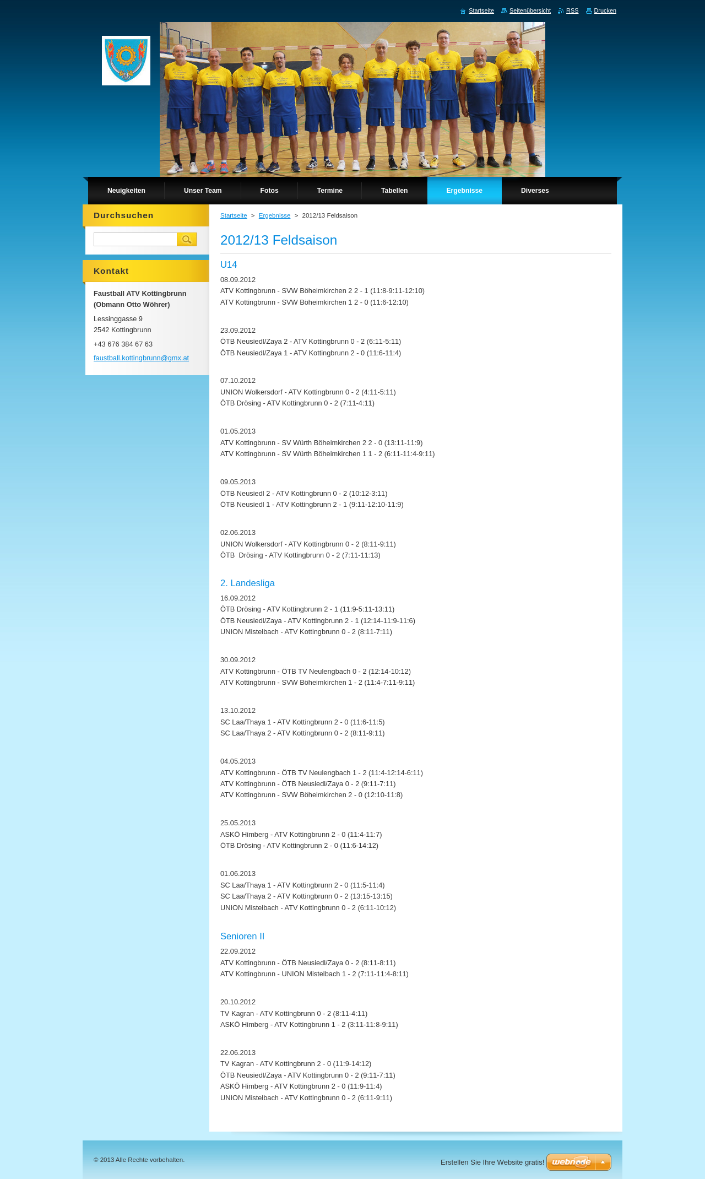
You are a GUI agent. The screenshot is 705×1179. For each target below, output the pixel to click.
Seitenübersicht (530, 10)
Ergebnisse (275, 215)
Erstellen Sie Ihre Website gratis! (492, 1162)
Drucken (605, 10)
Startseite (233, 215)
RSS (572, 10)
